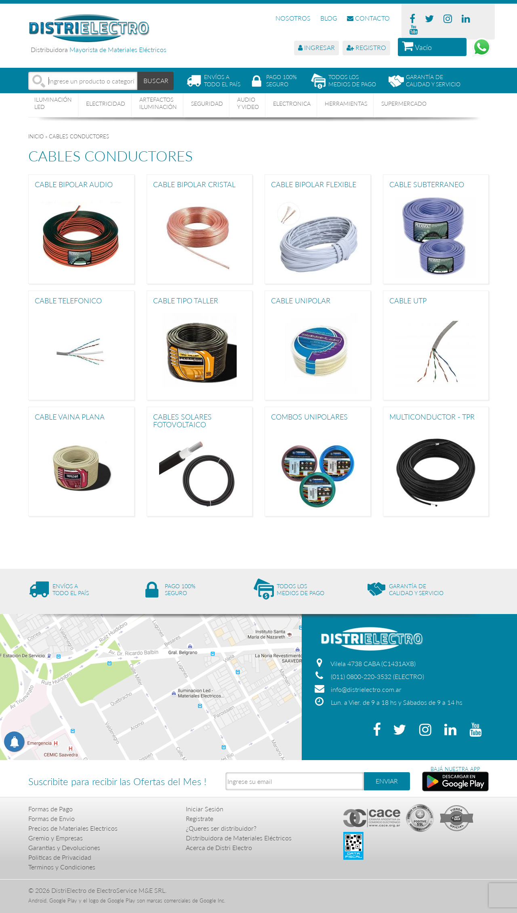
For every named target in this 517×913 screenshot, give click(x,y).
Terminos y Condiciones (61, 867)
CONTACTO (368, 18)
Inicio (36, 136)
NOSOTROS (293, 18)
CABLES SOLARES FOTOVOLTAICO (182, 420)
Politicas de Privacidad (59, 857)
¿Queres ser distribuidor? (221, 828)
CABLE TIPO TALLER (185, 301)
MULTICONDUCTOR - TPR (432, 417)
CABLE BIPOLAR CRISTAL (194, 185)
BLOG (328, 18)
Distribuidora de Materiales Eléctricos (239, 838)
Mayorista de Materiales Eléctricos (117, 49)
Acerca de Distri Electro (219, 847)
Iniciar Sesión (204, 809)
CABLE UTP (408, 301)
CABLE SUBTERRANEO (426, 185)
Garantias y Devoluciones (64, 847)
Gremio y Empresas (55, 838)
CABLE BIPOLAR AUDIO (74, 185)
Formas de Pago (50, 809)
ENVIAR (387, 781)
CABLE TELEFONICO (68, 301)
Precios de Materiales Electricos (73, 828)
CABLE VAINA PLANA (70, 417)
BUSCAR (155, 80)
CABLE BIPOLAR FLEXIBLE (313, 185)
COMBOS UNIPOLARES (309, 417)
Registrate (199, 818)
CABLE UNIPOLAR (300, 301)
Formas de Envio (51, 818)
